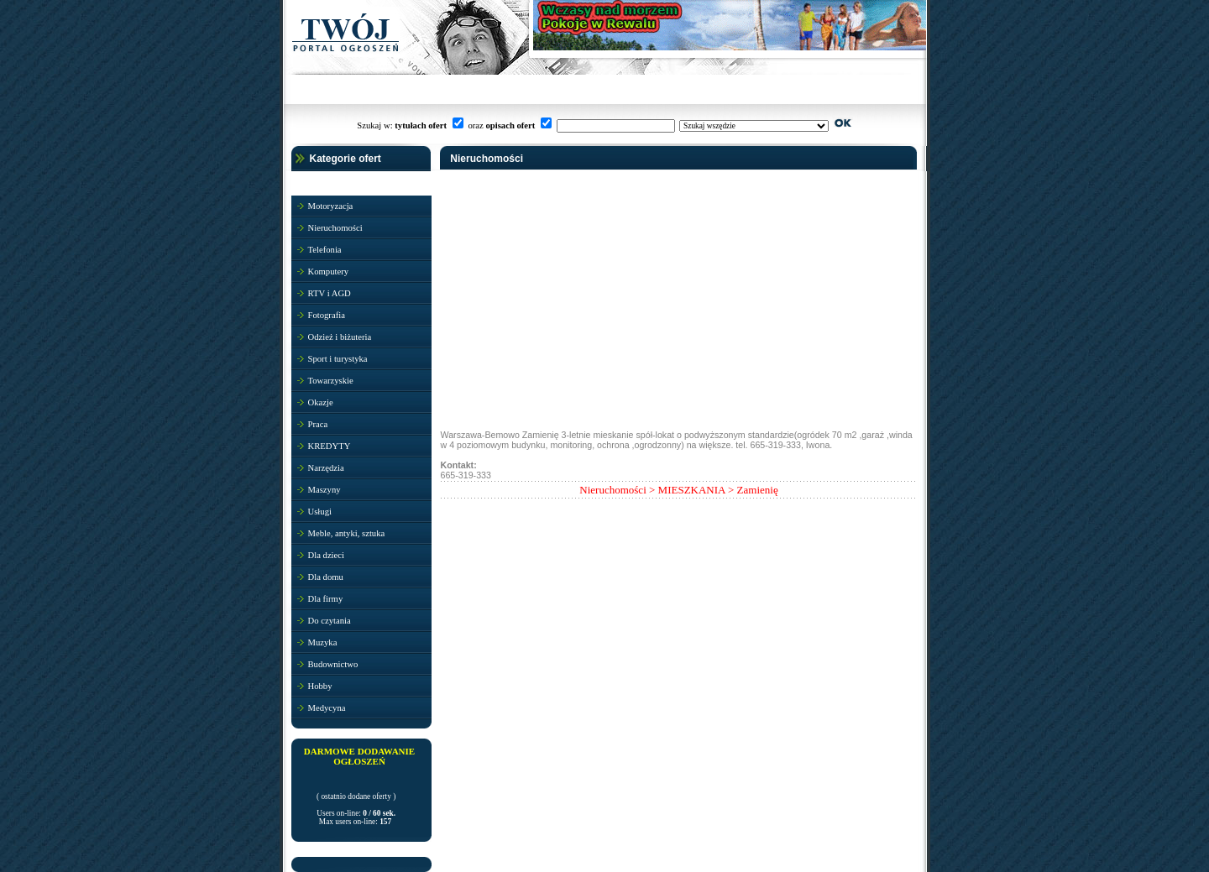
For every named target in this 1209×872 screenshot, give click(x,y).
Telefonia (325, 249)
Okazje (320, 402)
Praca (318, 424)
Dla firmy (325, 598)
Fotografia (326, 315)
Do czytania (329, 620)
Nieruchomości (335, 227)
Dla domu (325, 577)
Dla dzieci (326, 555)
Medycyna (327, 708)
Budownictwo (333, 664)
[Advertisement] (567, 315)
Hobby (320, 686)
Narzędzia (326, 468)
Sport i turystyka (338, 358)
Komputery (328, 271)
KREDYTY (329, 446)
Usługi (320, 511)
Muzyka (323, 642)
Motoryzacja (330, 206)
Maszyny (324, 489)
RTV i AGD (329, 293)
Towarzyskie (330, 380)
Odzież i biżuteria (340, 337)
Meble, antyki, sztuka (346, 533)
